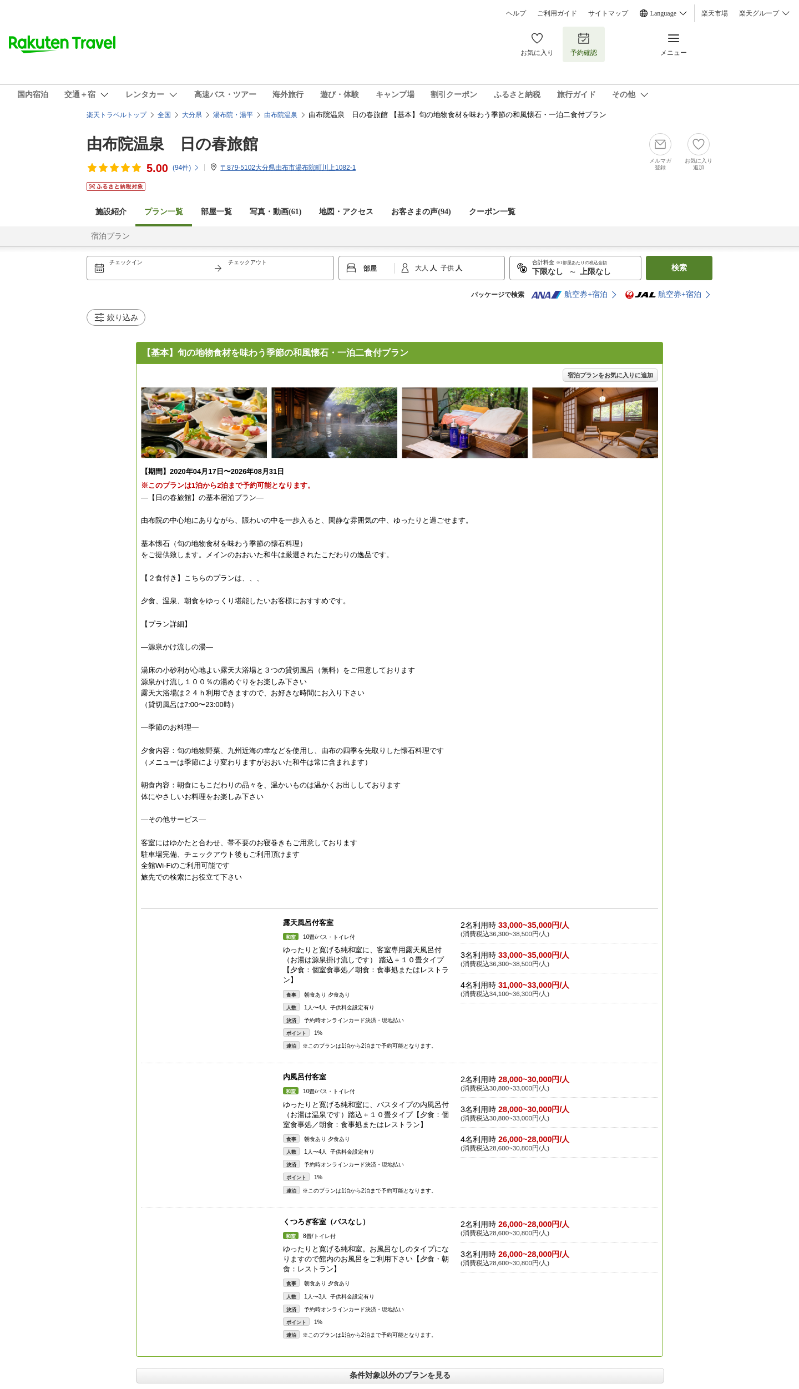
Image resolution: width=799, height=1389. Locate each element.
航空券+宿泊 (569, 294)
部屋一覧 (216, 212)
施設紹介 (111, 212)
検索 (679, 268)
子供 (448, 268)
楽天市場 (714, 13)
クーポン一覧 (492, 212)
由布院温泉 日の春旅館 (172, 144)
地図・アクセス (346, 212)
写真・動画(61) (275, 212)
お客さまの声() (421, 212)
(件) (186, 167)
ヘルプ (516, 13)
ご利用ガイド (557, 13)
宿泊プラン (110, 236)
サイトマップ (608, 13)
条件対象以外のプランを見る (400, 1375)
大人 (422, 268)
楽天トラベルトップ (116, 115)
